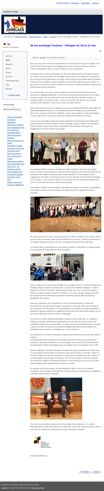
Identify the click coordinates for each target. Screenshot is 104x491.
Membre (9, 89)
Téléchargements (12, 81)
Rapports (9, 64)
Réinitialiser (85, 3)
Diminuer (95, 3)
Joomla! (3, 488)
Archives (9, 77)
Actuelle (53, 37)
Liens (8, 85)
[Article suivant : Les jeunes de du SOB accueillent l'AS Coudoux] (96, 472)
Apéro (8, 68)
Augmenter (75, 3)
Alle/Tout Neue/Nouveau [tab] (12, 109)
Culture (8, 72)
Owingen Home (21, 37)
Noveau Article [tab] (9, 104)
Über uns (9, 56)
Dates (45, 37)
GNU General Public (38, 488)
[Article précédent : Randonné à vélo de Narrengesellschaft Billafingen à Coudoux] (85, 472)
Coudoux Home (10, 12)
